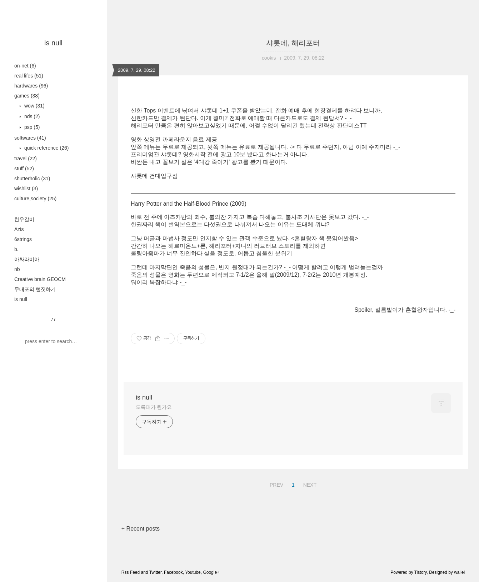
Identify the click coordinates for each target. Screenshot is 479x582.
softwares (30, 138)
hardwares (31, 86)
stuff (24, 168)
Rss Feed (130, 572)
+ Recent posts (140, 529)
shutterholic (32, 178)
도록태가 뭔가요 (154, 407)
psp (31, 127)
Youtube (193, 572)
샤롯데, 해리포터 (293, 43)
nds (31, 116)
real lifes (28, 76)
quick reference (46, 148)
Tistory (420, 572)
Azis (19, 229)
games (27, 96)
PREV (275, 484)
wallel (459, 572)
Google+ (211, 572)
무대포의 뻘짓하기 (35, 289)
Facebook (173, 572)
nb (17, 269)
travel (25, 158)
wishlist (26, 188)
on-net (25, 66)
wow (34, 106)
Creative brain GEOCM (40, 279)
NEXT (308, 484)
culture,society (35, 198)
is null (53, 43)
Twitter (155, 572)
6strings (23, 239)
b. (16, 249)
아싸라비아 (26, 259)
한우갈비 (24, 219)
